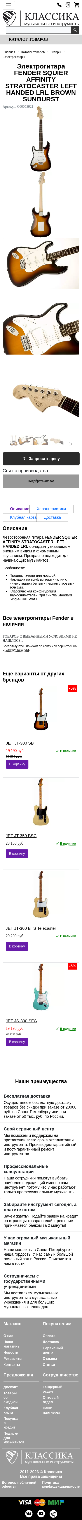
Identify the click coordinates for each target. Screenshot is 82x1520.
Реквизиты (12, 1358)
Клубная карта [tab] (23, 517)
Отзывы (50, 1358)
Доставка (51, 1342)
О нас (8, 1336)
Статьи (49, 1365)
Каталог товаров (28, 39)
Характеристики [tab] (51, 509)
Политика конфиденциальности (61, 1484)
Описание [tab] (19, 509)
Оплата (49, 1336)
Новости (10, 1352)
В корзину (17, 764)
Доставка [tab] (52, 517)
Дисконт (10, 1387)
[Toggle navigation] (9, 5)
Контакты (11, 1365)
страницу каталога (16, 649)
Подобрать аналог (41, 481)
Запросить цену (41, 459)
